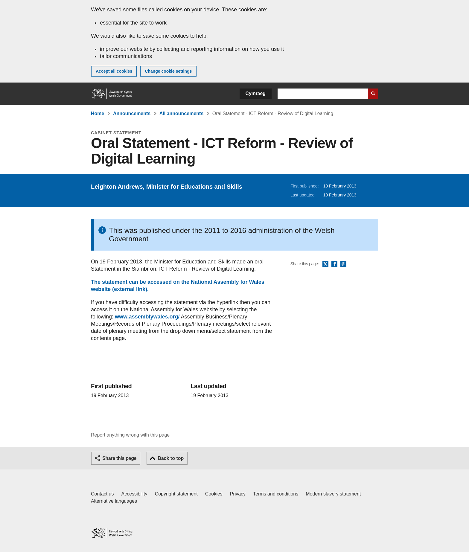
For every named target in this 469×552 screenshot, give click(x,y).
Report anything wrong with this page (130, 434)
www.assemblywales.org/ (147, 317)
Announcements (131, 113)
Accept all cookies (114, 71)
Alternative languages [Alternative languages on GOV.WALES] (114, 501)
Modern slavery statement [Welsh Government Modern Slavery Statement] (333, 493)
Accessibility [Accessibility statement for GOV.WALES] (134, 493)
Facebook (334, 264)
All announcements (181, 113)
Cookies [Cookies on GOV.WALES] (214, 493)
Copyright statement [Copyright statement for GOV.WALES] (176, 493)
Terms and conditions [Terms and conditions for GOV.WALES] (275, 493)
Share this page (119, 458)
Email (343, 264)
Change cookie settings (168, 71)
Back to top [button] (171, 458)
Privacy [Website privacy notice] (238, 493)
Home (97, 113)
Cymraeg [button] (256, 93)
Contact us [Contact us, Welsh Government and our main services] (102, 493)
